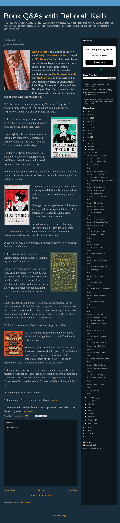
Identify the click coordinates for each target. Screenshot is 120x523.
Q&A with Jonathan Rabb (96, 158)
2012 (88, 437)
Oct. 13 (89, 311)
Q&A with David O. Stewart (96, 155)
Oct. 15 (89, 298)
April (89, 414)
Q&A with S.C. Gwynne (95, 174)
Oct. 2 (89, 387)
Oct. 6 (89, 362)
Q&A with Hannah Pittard (96, 352)
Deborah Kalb (91, 445)
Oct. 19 (89, 273)
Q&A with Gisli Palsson (95, 219)
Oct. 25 (89, 228)
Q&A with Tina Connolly (95, 276)
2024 (88, 118)
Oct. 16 (89, 292)
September (92, 398)
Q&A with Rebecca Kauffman (97, 222)
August (90, 401)
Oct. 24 (89, 238)
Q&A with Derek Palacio (95, 225)
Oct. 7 (89, 355)
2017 (88, 140)
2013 (88, 433)
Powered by (99, 70)
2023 (88, 121)
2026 (88, 112)
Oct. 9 (89, 340)
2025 (88, 115)
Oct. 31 (89, 168)
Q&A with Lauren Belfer (95, 206)
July (89, 404)
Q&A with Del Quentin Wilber (97, 343)
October (91, 153)
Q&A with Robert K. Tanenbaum (98, 289)
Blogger (64, 516)
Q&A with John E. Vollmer (96, 346)
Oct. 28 (89, 184)
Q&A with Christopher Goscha (98, 359)
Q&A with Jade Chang (95, 375)
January (91, 423)
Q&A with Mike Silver (94, 193)
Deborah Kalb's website (93, 87)
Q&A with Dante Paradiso (96, 165)
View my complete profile (92, 448)
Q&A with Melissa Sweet (96, 378)
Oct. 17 (89, 286)
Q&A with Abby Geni (94, 270)
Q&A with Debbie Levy (95, 244)
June (90, 407)
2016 (88, 143)
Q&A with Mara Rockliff (95, 209)
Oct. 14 (89, 305)
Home (41, 490)
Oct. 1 (89, 394)
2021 (88, 127)
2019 (88, 134)
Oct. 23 (89, 241)
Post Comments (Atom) (22, 502)
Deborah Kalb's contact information (97, 84)
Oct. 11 (89, 327)
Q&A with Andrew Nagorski (96, 267)
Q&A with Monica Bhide (95, 302)
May (89, 410)
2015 (88, 427)
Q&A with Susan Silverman (96, 260)
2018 (88, 137)
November (92, 149)
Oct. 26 (89, 216)
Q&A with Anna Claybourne (97, 177)
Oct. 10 (89, 333)
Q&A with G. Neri (93, 390)
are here (55, 399)
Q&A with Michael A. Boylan (97, 368)
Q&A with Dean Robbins (95, 187)
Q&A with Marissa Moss (95, 384)
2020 (88, 131)
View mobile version (40, 495)
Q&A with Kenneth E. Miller (97, 317)
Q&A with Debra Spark (95, 212)
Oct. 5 (89, 371)
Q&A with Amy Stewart (95, 308)
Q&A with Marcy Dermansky (97, 171)
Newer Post (10, 490)
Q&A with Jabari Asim (95, 314)
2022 (88, 124)
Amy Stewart (39, 51)
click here (27, 411)
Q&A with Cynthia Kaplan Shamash (100, 181)
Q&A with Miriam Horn (95, 203)
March (90, 417)
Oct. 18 (89, 279)
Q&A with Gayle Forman (95, 232)
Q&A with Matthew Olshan (96, 324)
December (92, 146)
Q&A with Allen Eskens (95, 321)
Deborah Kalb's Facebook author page (99, 90)
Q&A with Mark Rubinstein (96, 365)
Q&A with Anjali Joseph (95, 282)
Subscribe (99, 62)
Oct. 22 (89, 251)
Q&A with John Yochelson (96, 197)
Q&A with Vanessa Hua (95, 247)
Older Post (72, 490)
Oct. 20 (89, 263)
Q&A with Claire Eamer (95, 190)
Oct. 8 (89, 349)
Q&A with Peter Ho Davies (96, 295)
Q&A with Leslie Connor (95, 330)
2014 (88, 430)
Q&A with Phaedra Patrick (96, 336)
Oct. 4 (89, 381)
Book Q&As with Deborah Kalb (55, 16)
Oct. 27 (89, 200)
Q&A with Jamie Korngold (96, 162)
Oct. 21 (89, 257)
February (91, 420)
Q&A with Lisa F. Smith (95, 235)
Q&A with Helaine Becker (96, 254)
